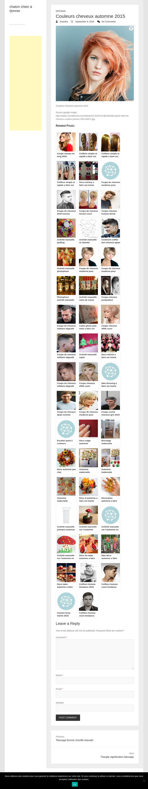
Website (60, 702)
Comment (61, 637)
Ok (74, 784)
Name (59, 675)
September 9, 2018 (84, 21)
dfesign (61, 11)
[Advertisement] (25, 83)
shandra (63, 21)
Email (59, 689)
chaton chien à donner (20, 9)
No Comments (109, 21)
